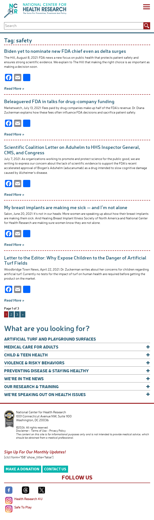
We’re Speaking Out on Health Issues (77, 394)
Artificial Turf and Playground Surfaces (50, 338)
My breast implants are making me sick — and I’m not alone (65, 207)
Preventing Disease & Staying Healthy (77, 370)
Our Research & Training (77, 386)
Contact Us (55, 469)
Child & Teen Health (77, 355)
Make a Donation (22, 469)
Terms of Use (39, 430)
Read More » (14, 88)
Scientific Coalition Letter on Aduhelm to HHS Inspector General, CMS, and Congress (72, 149)
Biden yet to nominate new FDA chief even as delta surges (65, 51)
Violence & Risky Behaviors (77, 362)
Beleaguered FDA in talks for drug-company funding (59, 101)
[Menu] (146, 7)
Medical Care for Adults (77, 347)
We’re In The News (77, 378)
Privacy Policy (57, 430)
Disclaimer (22, 430)
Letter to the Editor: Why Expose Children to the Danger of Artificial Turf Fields (75, 260)
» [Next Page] (23, 314)
